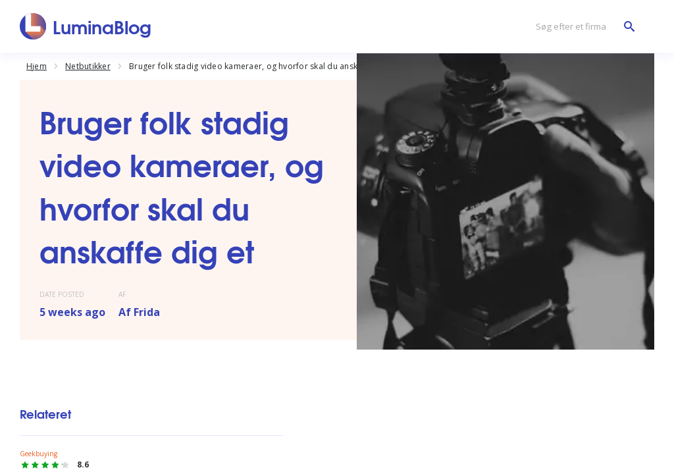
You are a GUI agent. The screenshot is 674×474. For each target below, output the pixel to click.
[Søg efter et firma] (582, 26)
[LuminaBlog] (86, 26)
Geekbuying (38, 453)
